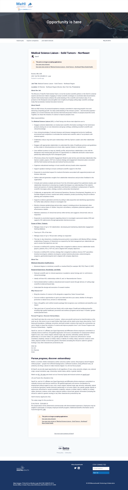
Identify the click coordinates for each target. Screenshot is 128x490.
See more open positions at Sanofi (64, 433)
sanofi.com (85, 374)
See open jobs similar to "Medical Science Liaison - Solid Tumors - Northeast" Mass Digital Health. (64, 67)
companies (33, 41)
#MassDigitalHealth (77, 464)
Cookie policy (68, 452)
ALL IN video (42, 374)
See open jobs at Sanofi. (43, 64)
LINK (44, 409)
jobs (20, 41)
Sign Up (95, 472)
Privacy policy (60, 452)
